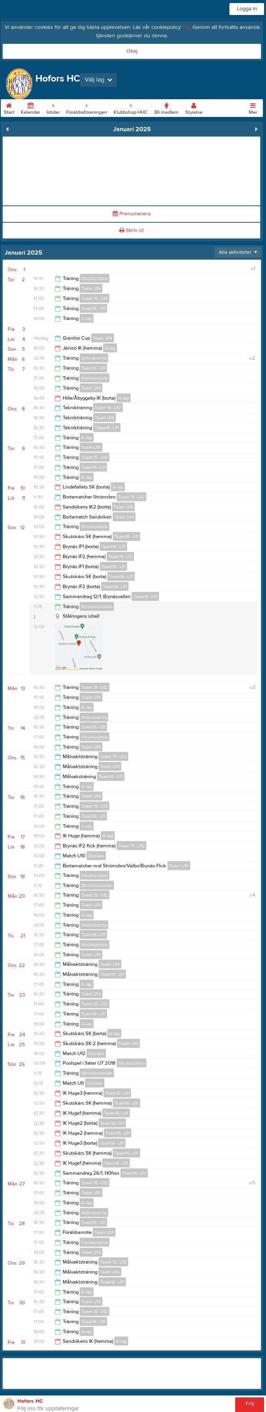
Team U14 (91, 288)
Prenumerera (132, 213)
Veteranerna (94, 358)
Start (9, 107)
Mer (253, 107)
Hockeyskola (94, 278)
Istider (53, 107)
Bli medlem (166, 107)
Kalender (30, 107)
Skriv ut (131, 230)
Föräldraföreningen (86, 107)
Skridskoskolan (96, 606)
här (186, 27)
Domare (96, 856)
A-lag (86, 318)
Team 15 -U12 (94, 298)
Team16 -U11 (93, 308)
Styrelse (193, 107)
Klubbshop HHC (131, 107)
